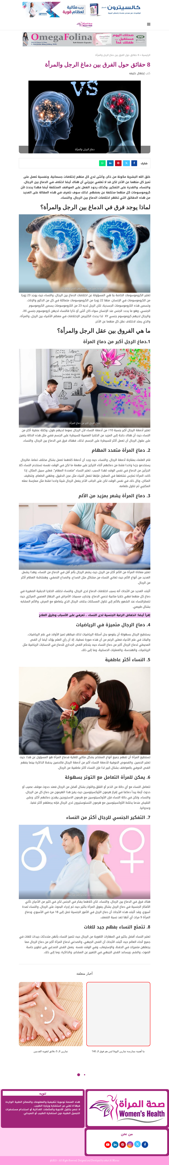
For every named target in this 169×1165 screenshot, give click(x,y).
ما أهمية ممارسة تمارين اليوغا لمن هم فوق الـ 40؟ (118, 1051)
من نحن (127, 1134)
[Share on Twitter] (126, 163)
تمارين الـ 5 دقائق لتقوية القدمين (51, 1051)
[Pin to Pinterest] (118, 163)
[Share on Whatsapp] (102, 163)
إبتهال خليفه (137, 73)
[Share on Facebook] (134, 163)
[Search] (20, 24)
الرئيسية (146, 55)
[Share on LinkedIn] (110, 163)
